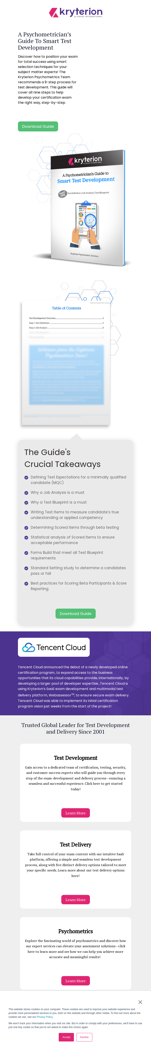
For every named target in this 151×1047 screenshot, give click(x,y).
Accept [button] (66, 1037)
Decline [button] (84, 1037)
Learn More (76, 812)
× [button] (140, 1002)
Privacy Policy (45, 1016)
